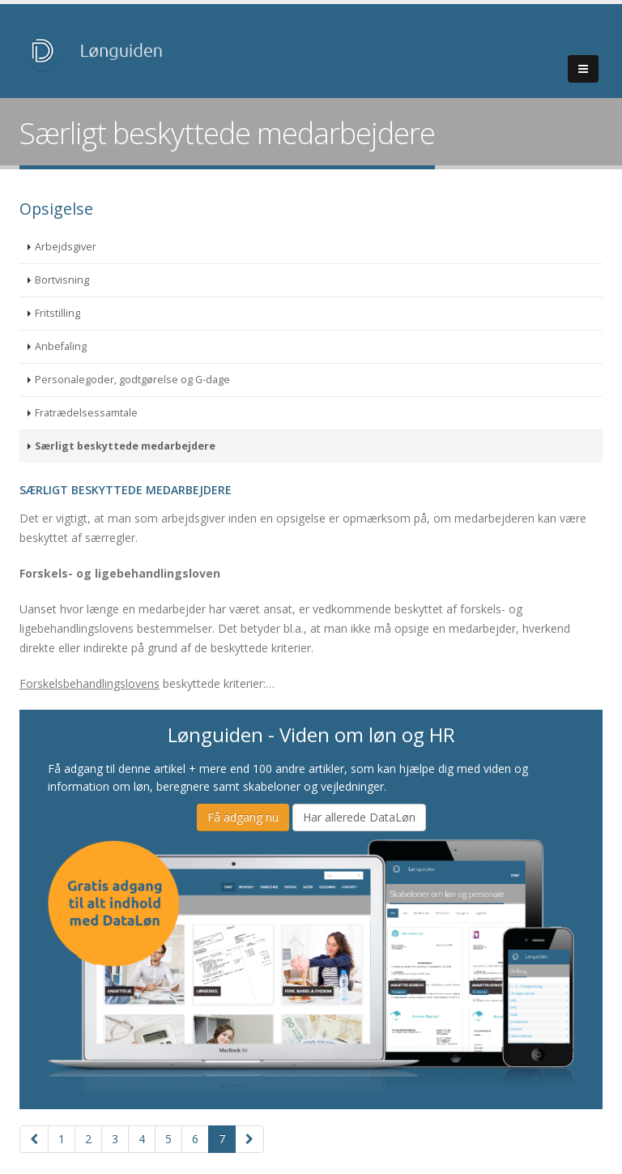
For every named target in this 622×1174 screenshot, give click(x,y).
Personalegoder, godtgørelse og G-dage (132, 379)
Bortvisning (62, 280)
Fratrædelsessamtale (86, 413)
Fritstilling (57, 313)
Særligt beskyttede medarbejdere (125, 446)
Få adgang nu (243, 817)
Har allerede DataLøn (359, 817)
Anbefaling (61, 346)
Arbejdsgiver (65, 247)
